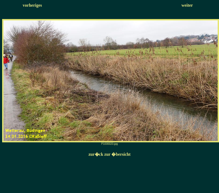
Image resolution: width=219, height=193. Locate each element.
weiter (187, 5)
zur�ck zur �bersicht (109, 154)
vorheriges (32, 5)
